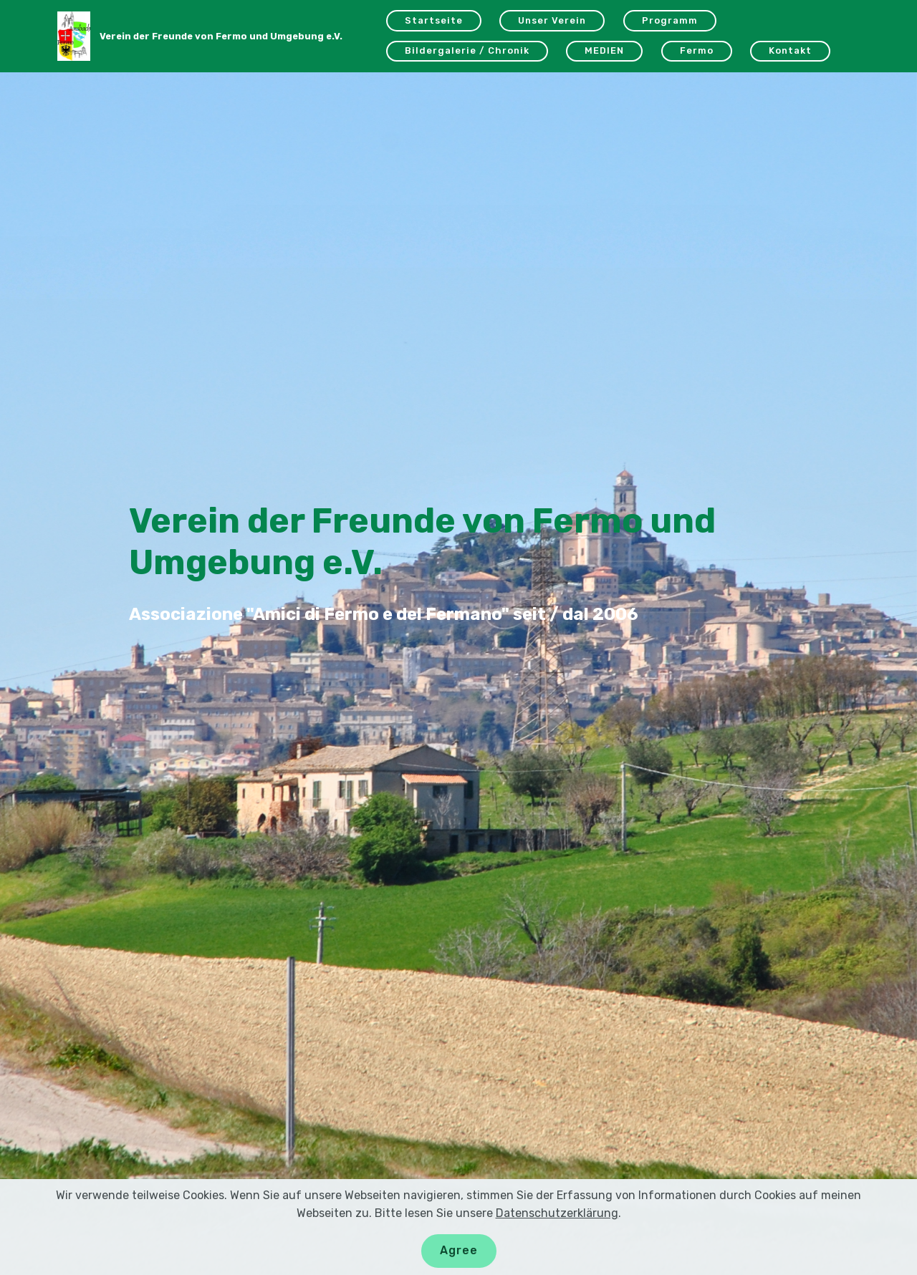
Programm (670, 20)
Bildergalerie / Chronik (467, 50)
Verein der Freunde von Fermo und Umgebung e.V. (221, 36)
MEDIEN (604, 50)
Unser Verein (552, 20)
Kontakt (790, 50)
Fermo (697, 50)
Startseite (434, 20)
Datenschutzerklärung (557, 1213)
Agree (459, 1250)
